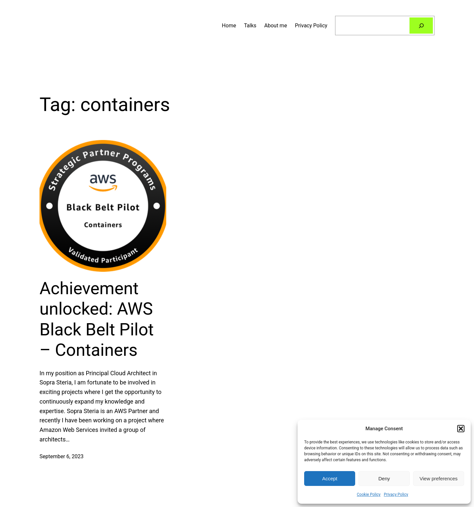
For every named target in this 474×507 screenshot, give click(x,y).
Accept (329, 478)
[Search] (421, 25)
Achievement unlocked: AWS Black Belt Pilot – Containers (97, 319)
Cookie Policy (369, 494)
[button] (461, 428)
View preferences (439, 478)
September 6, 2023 (62, 456)
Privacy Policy (396, 494)
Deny (384, 478)
